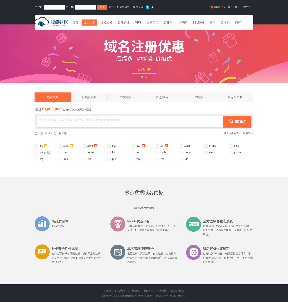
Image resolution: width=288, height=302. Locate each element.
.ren (162, 159)
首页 (75, 22)
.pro (113, 159)
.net (65, 152)
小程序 (183, 22)
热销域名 (53, 99)
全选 (39, 133)
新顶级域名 (94, 97)
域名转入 (248, 133)
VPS (138, 22)
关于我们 (108, 290)
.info (65, 159)
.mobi (163, 152)
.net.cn (212, 152)
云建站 (168, 22)
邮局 (213, 22)
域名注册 (90, 22)
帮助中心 (247, 7)
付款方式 (135, 290)
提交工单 (148, 290)
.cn (164, 145)
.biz (89, 159)
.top (43, 145)
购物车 (218, 7)
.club (68, 145)
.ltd (113, 152)
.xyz (140, 145)
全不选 (50, 133)
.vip (138, 159)
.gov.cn (237, 152)
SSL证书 (198, 22)
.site (113, 145)
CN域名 (205, 97)
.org (41, 159)
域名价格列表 (231, 133)
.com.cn (188, 152)
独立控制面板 (177, 290)
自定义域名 (235, 97)
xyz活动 (144, 53)
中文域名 (132, 97)
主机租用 (153, 22)
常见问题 (161, 290)
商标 (238, 22)
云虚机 (225, 22)
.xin (186, 159)
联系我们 (122, 290)
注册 (111, 7)
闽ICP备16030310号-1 (175, 295)
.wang (44, 152)
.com (92, 145)
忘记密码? (123, 7)
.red (138, 152)
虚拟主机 (107, 22)
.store (90, 152)
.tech (187, 145)
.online (212, 145)
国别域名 (168, 97)
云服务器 (124, 22)
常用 (63, 133)
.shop (236, 145)
